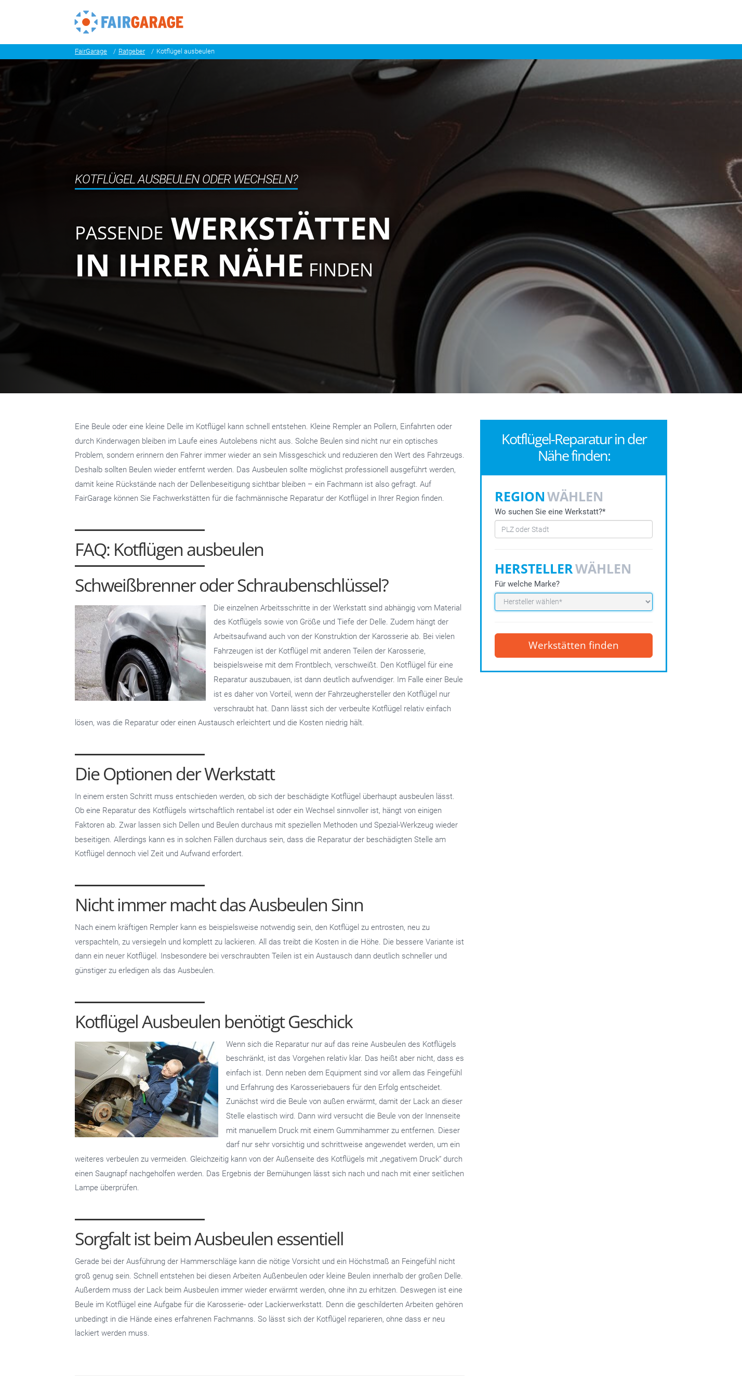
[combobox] (574, 529)
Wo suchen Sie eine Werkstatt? (550, 511)
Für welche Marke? (527, 584)
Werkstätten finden (573, 645)
